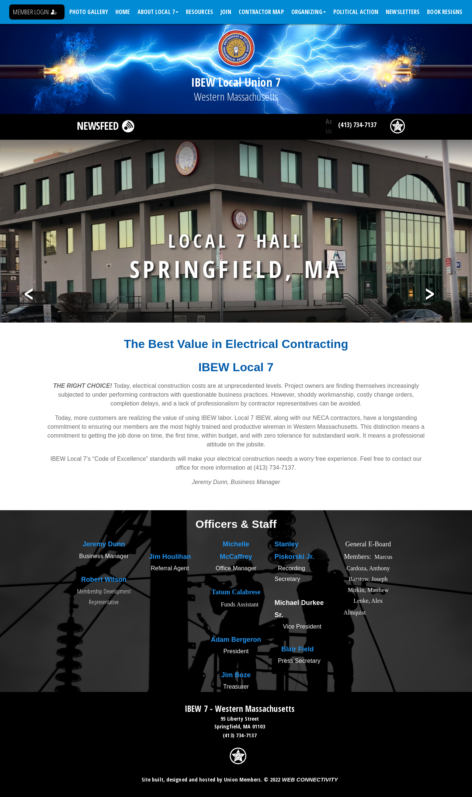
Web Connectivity (310, 779)
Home (122, 12)
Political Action (356, 12)
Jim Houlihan (170, 556)
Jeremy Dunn (104, 544)
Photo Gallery (88, 12)
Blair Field (297, 649)
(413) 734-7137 (357, 124)
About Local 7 (158, 12)
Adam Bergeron (236, 639)
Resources (199, 12)
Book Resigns (444, 12)
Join (226, 12)
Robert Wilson (103, 579)
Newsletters (403, 12)
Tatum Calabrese (236, 592)
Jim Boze (236, 675)
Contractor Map (261, 12)
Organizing (308, 12)
